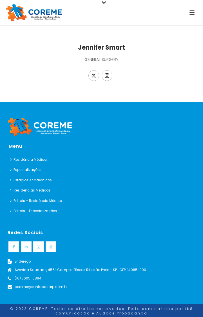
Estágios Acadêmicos (31, 180)
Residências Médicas (30, 190)
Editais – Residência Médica (36, 200)
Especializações (25, 169)
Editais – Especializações (33, 210)
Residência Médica (28, 159)
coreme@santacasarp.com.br (41, 286)
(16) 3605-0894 (28, 278)
